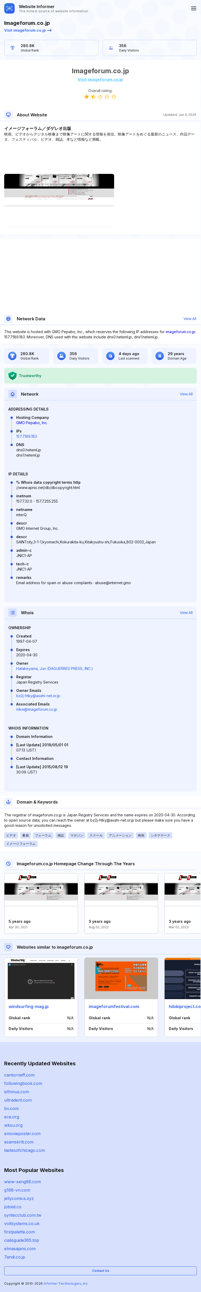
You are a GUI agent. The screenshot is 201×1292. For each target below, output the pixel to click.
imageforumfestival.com (114, 1006)
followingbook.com (23, 1083)
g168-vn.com (17, 1190)
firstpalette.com (19, 1231)
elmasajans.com (20, 1248)
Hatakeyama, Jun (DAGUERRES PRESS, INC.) (54, 668)
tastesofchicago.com (24, 1150)
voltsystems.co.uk (22, 1223)
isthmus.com (16, 1091)
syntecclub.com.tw (22, 1215)
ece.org (11, 1116)
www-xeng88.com (22, 1181)
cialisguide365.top (21, 1240)
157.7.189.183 (26, 436)
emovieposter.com (22, 1133)
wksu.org (13, 1125)
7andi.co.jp (14, 1257)
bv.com (11, 1108)
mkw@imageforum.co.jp (36, 709)
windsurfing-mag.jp (29, 1006)
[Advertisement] (100, 158)
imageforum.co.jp (180, 331)
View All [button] (189, 319)
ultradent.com (18, 1100)
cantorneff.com (19, 1075)
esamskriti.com (19, 1142)
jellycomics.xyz (19, 1198)
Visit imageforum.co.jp (28, 30)
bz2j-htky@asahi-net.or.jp (38, 695)
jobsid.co (12, 1206)
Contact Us (100, 1271)
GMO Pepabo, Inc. (32, 422)
